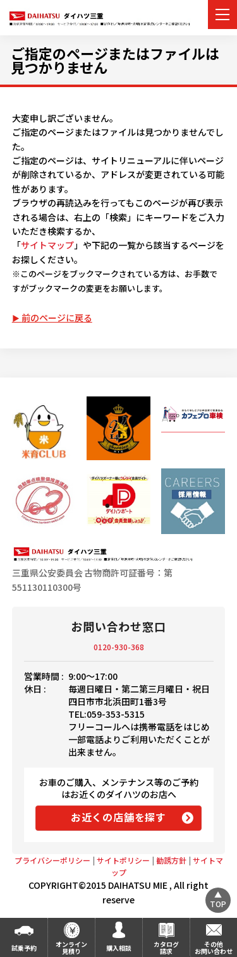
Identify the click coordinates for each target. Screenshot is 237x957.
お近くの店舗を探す (118, 816)
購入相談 (118, 948)
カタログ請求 (166, 947)
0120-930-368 (119, 646)
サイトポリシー (123, 860)
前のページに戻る (56, 317)
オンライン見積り (71, 947)
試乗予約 (24, 948)
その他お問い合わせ (214, 947)
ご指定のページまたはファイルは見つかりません (115, 60)
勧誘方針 (171, 860)
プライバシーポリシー (52, 860)
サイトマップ (47, 245)
